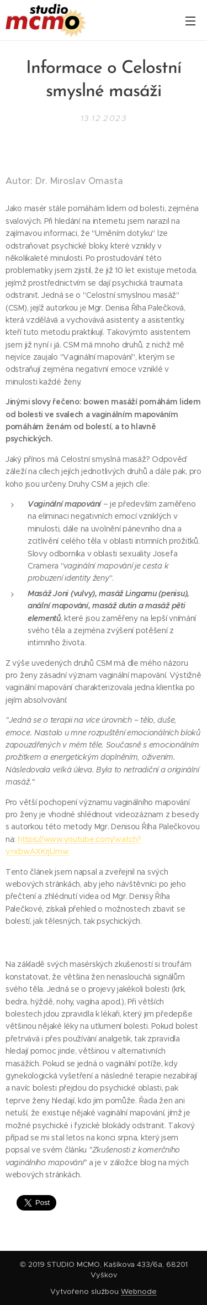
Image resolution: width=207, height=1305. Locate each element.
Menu (190, 21)
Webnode (139, 1291)
